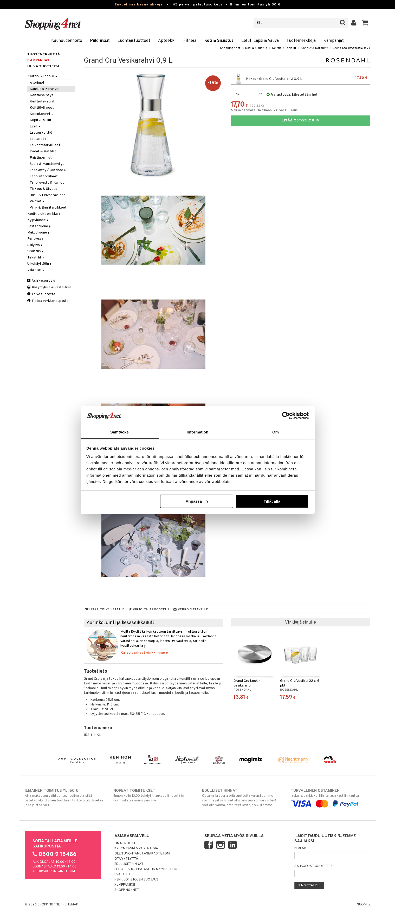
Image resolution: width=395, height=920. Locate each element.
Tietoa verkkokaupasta (47, 301)
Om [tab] (275, 432)
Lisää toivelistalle (105, 609)
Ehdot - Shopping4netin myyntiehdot (146, 869)
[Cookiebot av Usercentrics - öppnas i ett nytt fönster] (286, 415)
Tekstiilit (36, 257)
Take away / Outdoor (48, 170)
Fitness (190, 40)
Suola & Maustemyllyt (47, 164)
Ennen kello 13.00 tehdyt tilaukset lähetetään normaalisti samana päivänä (153, 795)
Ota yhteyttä (126, 859)
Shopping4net (230, 48)
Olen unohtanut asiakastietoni (142, 854)
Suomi (364, 905)
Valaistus (36, 270)
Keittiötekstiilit (42, 101)
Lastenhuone (39, 226)
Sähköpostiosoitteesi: (314, 866)
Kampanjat (333, 40)
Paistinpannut (41, 158)
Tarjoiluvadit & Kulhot (47, 182)
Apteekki (167, 40)
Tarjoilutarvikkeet (44, 176)
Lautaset (39, 139)
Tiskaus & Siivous (43, 189)
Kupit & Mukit (40, 120)
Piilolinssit (100, 40)
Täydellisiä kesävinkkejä (138, 4)
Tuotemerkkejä (301, 40)
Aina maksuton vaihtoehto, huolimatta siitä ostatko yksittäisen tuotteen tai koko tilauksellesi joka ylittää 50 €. (65, 797)
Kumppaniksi (124, 885)
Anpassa (197, 501)
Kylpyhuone (38, 220)
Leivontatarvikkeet (45, 145)
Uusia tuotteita (43, 66)
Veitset (37, 201)
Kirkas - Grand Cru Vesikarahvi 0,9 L (300, 79)
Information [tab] (198, 432)
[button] (365, 23)
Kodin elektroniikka (44, 214)
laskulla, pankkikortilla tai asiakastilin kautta (331, 797)
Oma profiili (124, 843)
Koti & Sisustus (219, 40)
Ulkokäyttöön (39, 264)
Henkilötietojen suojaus (136, 880)
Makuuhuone (38, 232)
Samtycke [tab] (119, 432)
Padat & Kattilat (43, 151)
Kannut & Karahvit (314, 48)
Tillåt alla (272, 501)
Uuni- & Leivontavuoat (47, 195)
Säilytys (35, 245)
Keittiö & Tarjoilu (284, 48)
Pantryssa (35, 239)
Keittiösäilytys (41, 95)
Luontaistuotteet (134, 40)
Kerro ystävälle (190, 609)
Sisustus (35, 251)
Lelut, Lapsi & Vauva (260, 40)
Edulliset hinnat (128, 864)
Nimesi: (300, 848)
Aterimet (37, 83)
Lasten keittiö (41, 133)
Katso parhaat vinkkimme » (144, 653)
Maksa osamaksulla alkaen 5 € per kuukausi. (265, 110)
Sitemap (71, 905)
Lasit (35, 126)
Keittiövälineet (42, 108)
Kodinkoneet (42, 114)
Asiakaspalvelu (41, 280)
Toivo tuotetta (41, 294)
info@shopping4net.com (54, 871)
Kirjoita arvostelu (149, 609)
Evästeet (122, 874)
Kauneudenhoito (66, 40)
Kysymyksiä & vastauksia (49, 287)
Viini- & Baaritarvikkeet (48, 207)
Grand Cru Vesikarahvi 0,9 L (352, 48)
